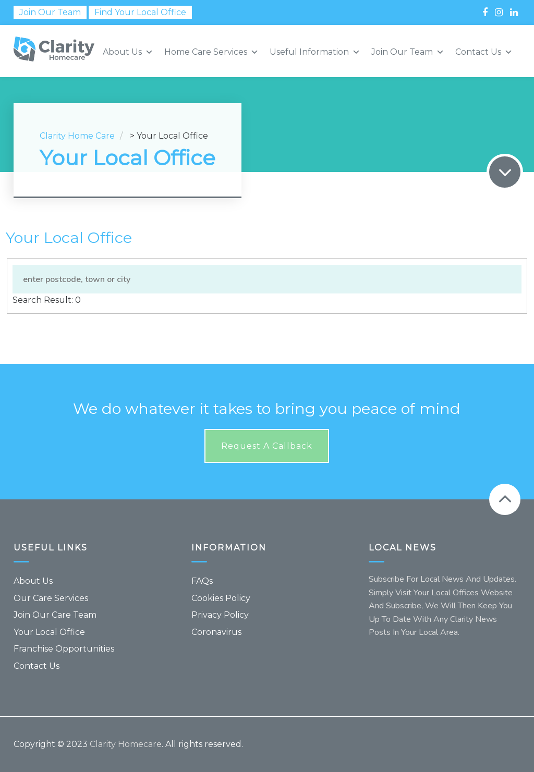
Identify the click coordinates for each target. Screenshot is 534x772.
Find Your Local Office (140, 12)
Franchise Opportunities (64, 649)
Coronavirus (216, 632)
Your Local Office (49, 632)
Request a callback (266, 446)
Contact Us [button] (484, 52)
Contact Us (36, 666)
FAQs (202, 581)
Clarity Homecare (126, 744)
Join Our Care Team (55, 615)
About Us (33, 581)
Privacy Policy (220, 615)
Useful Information (315, 52)
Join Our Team (50, 12)
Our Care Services (51, 598)
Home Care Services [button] (211, 52)
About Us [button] (128, 52)
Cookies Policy (220, 598)
